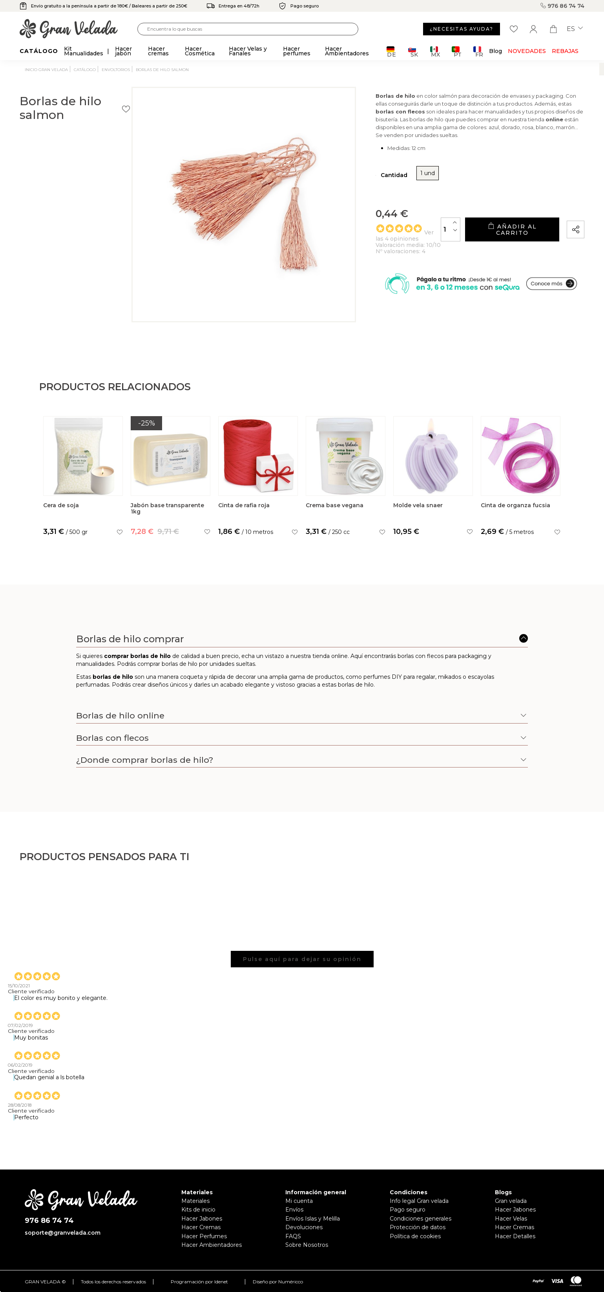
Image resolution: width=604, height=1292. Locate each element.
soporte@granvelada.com (62, 1238)
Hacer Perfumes (204, 1242)
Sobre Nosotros (306, 1250)
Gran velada (511, 1206)
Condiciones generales (420, 1224)
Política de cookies (415, 1242)
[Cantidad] (415, 250)
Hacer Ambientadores (211, 1250)
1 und (374, 195)
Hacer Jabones (201, 1224)
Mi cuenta (299, 1206)
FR (478, 51)
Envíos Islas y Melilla (312, 1224)
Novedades (527, 51)
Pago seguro (407, 1215)
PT (457, 51)
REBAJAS (565, 51)
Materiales (195, 1206)
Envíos (294, 1215)
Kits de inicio (198, 1215)
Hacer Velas (511, 1224)
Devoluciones (304, 1233)
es (575, 29)
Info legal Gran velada (419, 1206)
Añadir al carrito (494, 251)
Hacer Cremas (201, 1233)
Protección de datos (417, 1233)
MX (435, 51)
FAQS (293, 1242)
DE (391, 51)
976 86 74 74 (562, 5)
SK (413, 51)
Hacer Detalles (515, 1242)
